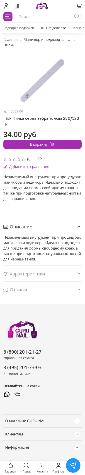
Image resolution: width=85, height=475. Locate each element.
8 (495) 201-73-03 (22, 367)
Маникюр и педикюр (42, 39)
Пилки (9, 45)
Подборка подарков (18, 28)
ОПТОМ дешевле (52, 28)
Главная (10, 39)
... (68, 40)
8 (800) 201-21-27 (22, 352)
